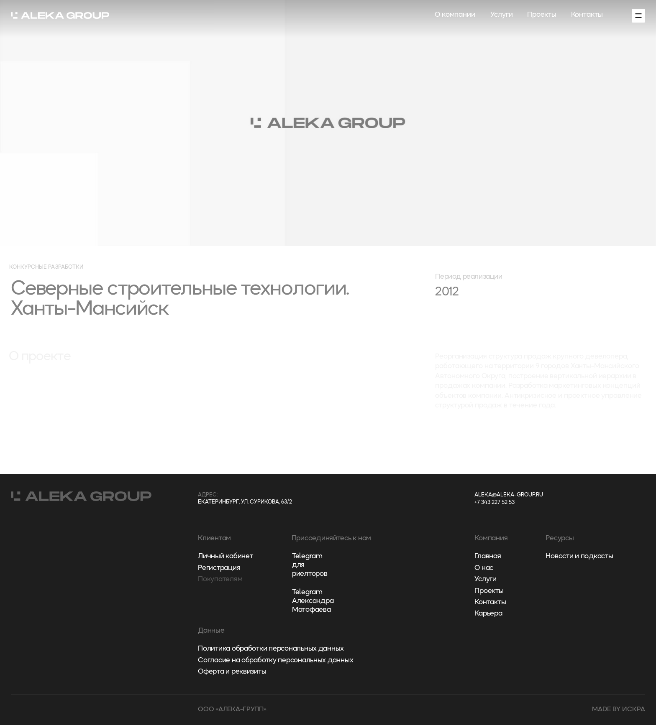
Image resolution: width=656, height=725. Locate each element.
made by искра (618, 709)
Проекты (541, 14)
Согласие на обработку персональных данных (275, 660)
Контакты (587, 14)
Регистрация (219, 568)
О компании (455, 14)
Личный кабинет (225, 556)
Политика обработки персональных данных (271, 648)
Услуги (501, 14)
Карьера (488, 613)
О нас (483, 568)
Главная (487, 556)
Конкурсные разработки (46, 267)
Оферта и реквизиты (232, 671)
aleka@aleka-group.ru (508, 495)
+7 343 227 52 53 (494, 502)
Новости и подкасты (579, 556)
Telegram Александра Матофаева (312, 601)
